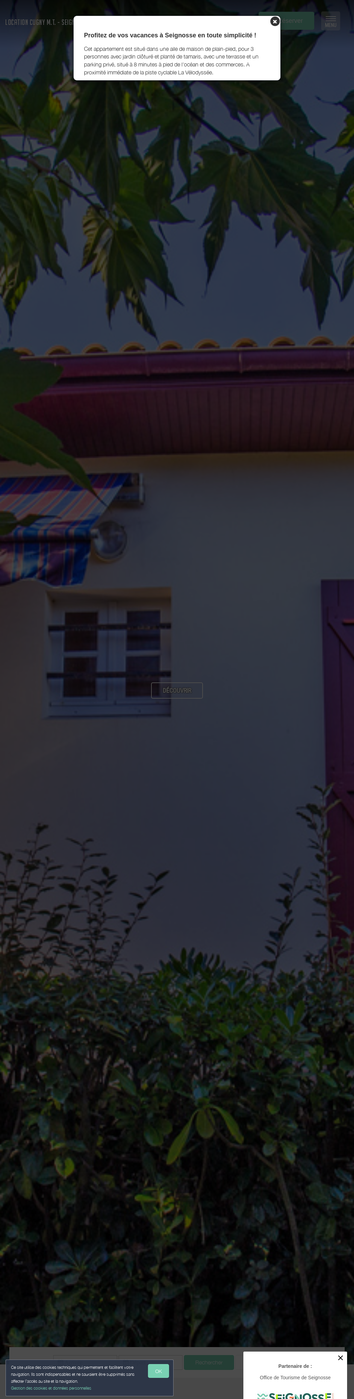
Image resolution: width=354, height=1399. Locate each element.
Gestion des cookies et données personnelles (52, 1387)
